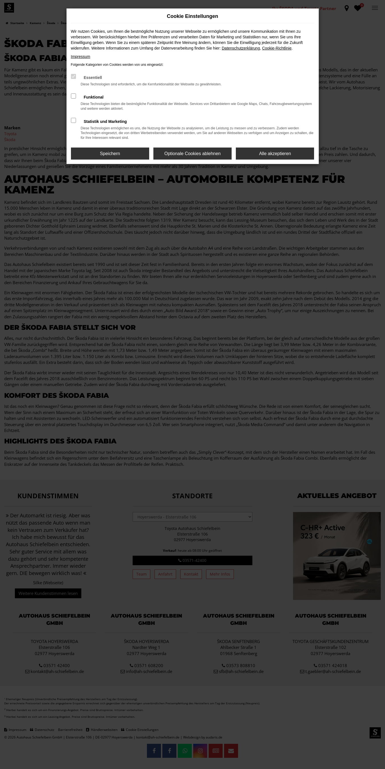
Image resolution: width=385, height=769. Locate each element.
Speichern (110, 153)
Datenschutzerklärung (241, 48)
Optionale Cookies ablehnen (192, 153)
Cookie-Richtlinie (277, 48)
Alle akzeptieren (275, 153)
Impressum (80, 56)
